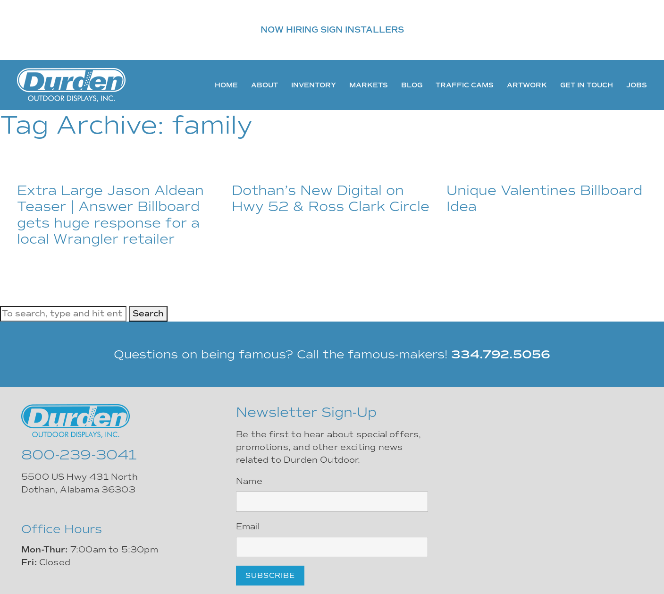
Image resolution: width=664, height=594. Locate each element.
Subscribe (270, 575)
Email (248, 526)
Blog (411, 85)
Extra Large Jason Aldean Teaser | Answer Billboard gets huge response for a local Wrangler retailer (110, 214)
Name (249, 481)
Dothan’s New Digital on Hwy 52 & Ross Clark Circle (330, 198)
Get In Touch (586, 85)
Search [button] (148, 313)
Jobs (636, 85)
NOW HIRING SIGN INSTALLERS (332, 30)
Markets (368, 85)
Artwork (527, 85)
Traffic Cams (465, 85)
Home (226, 85)
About (264, 85)
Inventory (313, 85)
